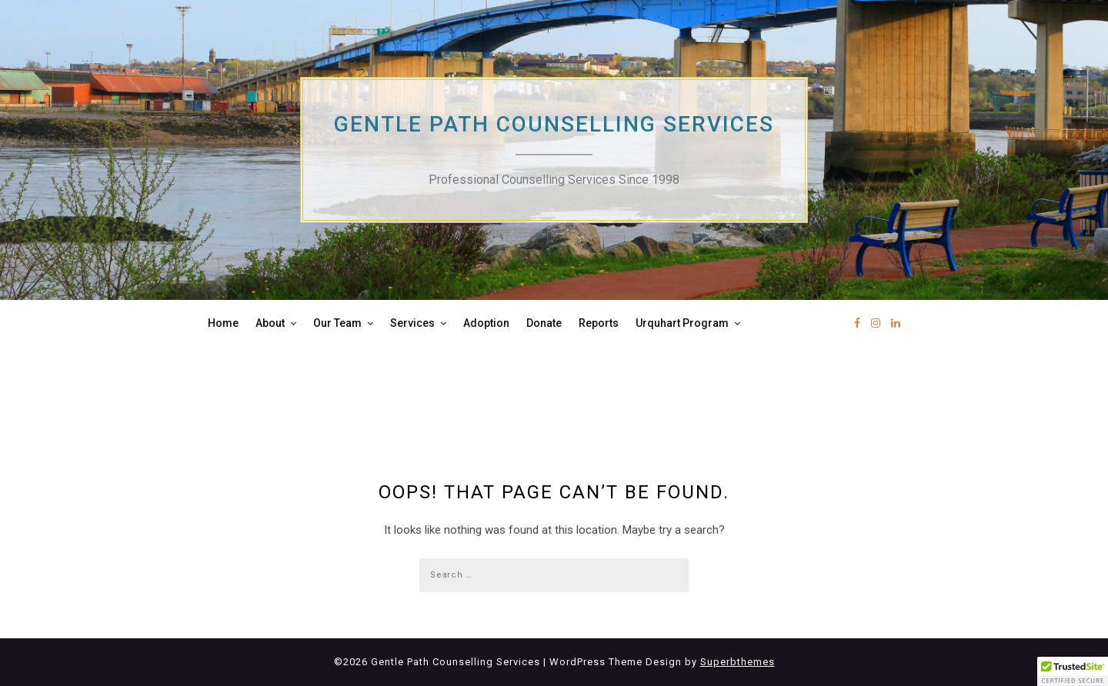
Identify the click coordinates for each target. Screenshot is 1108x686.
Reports (599, 323)
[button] (1072, 671)
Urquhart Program (682, 323)
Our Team (337, 323)
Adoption (486, 323)
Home (223, 323)
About (270, 323)
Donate (544, 323)
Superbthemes (737, 662)
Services (412, 323)
